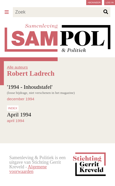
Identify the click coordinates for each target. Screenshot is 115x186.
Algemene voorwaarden (28, 169)
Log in (110, 2)
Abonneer (94, 2)
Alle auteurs (17, 67)
